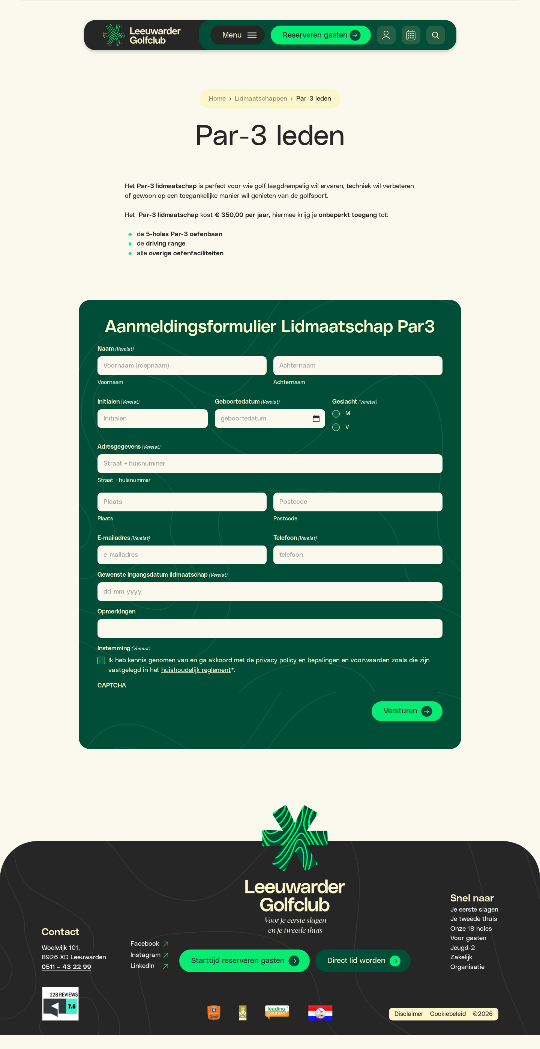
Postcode (285, 518)
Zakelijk (461, 957)
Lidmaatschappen (261, 98)
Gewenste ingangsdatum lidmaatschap (163, 575)
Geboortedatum (247, 402)
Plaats (105, 518)
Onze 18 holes (471, 928)
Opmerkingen (116, 612)
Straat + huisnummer (124, 480)
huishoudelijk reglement (196, 670)
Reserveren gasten (315, 35)
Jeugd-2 (462, 948)
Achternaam (289, 382)
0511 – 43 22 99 (66, 967)
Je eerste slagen (474, 909)
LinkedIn (149, 966)
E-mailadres (124, 539)
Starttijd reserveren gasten (238, 961)
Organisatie (467, 967)
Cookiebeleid (448, 1014)
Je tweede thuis (473, 919)
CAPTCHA (112, 686)
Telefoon (295, 539)
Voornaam (110, 382)
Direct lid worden (356, 961)
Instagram (149, 955)
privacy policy (276, 660)
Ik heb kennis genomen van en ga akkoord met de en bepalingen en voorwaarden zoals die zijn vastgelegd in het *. (269, 665)
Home (217, 98)
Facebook (149, 943)
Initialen (119, 402)
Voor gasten (468, 938)
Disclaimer (408, 1014)
